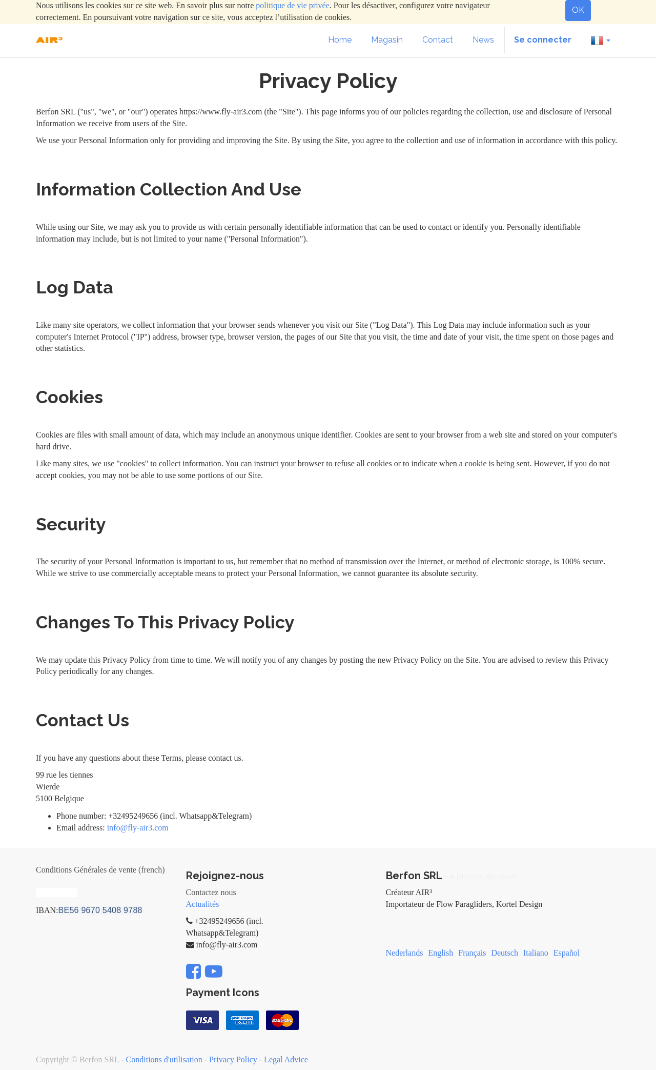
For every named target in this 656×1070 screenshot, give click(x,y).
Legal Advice (286, 1059)
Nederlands (404, 952)
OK (578, 10)
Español (567, 952)
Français (472, 952)
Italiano (535, 952)
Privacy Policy (233, 1059)
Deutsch (504, 952)
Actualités (202, 904)
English (440, 952)
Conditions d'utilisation (164, 1059)
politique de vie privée (293, 5)
